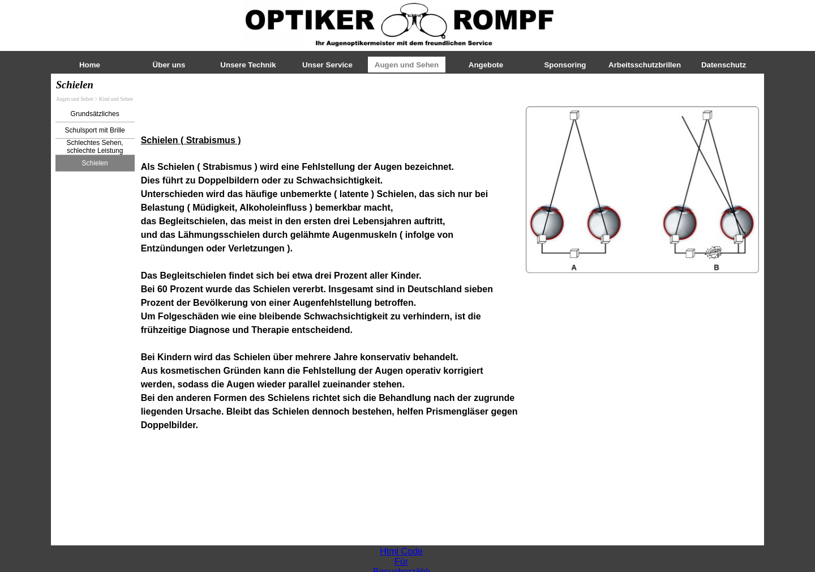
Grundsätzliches (95, 114)
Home (89, 65)
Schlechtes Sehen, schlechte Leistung (95, 147)
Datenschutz (723, 65)
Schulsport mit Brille (95, 130)
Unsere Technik (248, 65)
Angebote (486, 65)
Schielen (95, 163)
